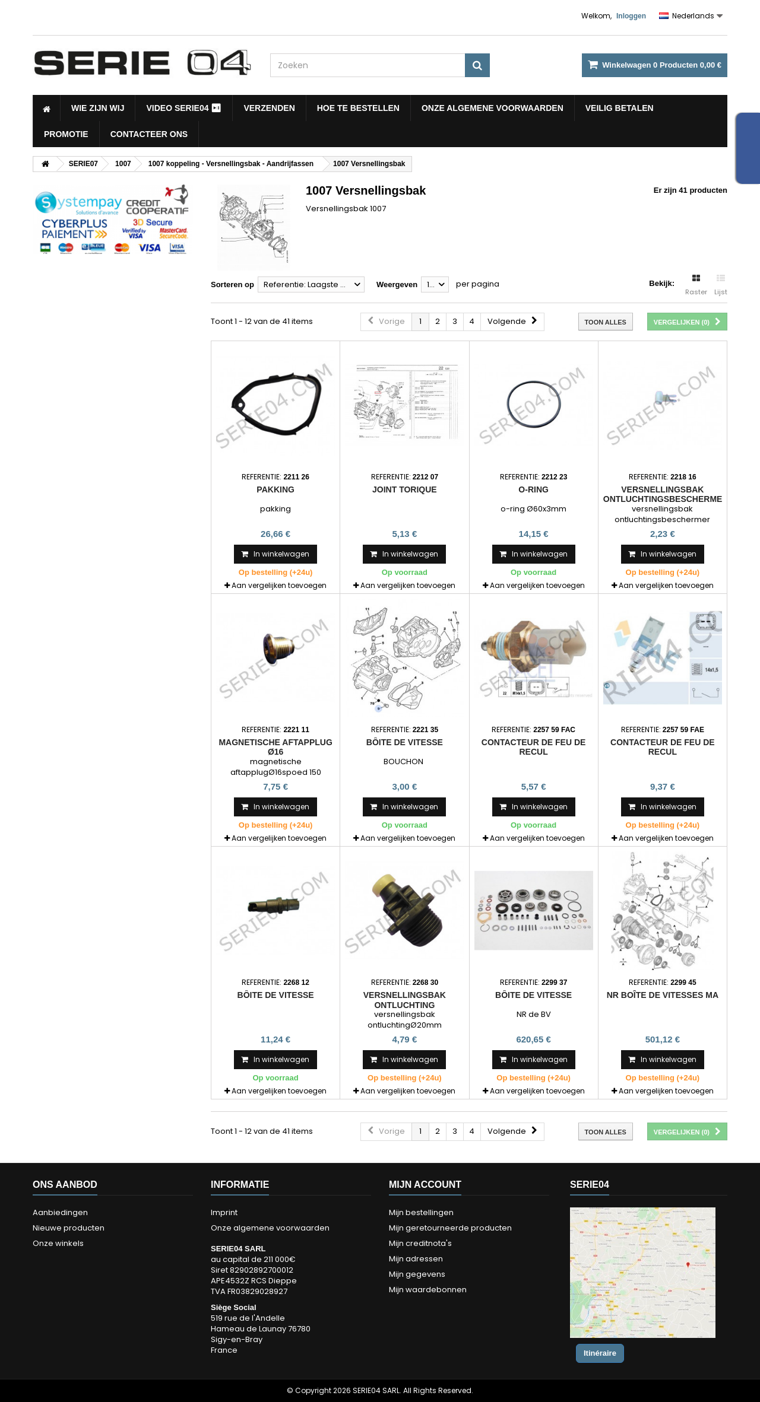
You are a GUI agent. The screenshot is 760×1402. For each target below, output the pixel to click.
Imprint (224, 1212)
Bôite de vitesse (404, 742)
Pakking (275, 489)
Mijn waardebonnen (428, 1289)
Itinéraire (600, 1353)
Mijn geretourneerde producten (450, 1227)
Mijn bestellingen (421, 1212)
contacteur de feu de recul (534, 746)
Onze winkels (58, 1243)
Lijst (720, 285)
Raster (696, 285)
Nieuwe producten (68, 1227)
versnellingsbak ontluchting (404, 999)
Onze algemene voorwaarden (492, 108)
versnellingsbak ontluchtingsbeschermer (666, 494)
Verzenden (268, 108)
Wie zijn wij (97, 108)
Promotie (66, 134)
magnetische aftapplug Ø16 (275, 746)
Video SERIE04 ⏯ (183, 108)
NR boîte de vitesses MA (662, 995)
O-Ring (533, 489)
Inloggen (631, 16)
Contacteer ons (149, 134)
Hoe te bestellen (358, 108)
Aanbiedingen (60, 1212)
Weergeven (396, 284)
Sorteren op (232, 284)
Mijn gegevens (417, 1274)
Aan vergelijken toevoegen (279, 585)
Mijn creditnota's (420, 1243)
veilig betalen (619, 108)
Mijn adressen (416, 1258)
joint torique (404, 489)
